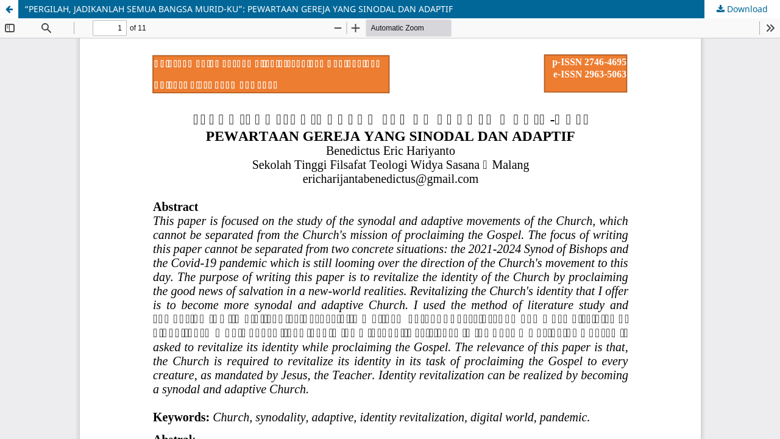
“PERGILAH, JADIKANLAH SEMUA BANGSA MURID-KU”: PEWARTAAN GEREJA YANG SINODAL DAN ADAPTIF (238, 9)
